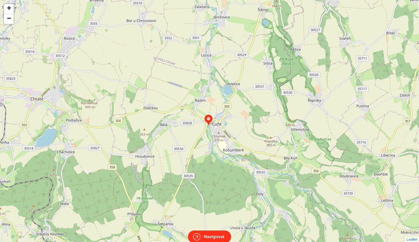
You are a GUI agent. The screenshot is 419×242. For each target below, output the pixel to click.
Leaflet (412, 233)
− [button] (9, 19)
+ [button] (9, 9)
